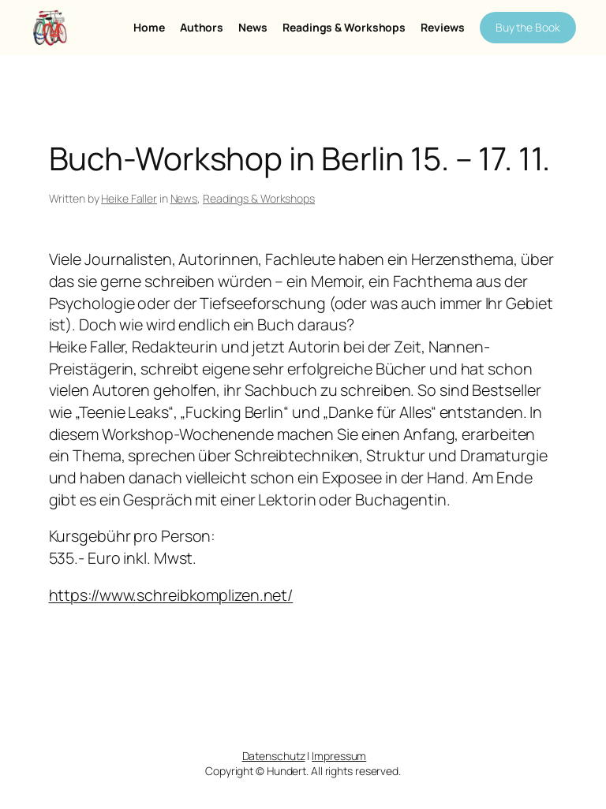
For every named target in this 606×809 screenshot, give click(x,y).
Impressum (339, 755)
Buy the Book (528, 27)
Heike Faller (129, 198)
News (184, 198)
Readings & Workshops (259, 198)
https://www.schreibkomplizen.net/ (171, 595)
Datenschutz (273, 755)
